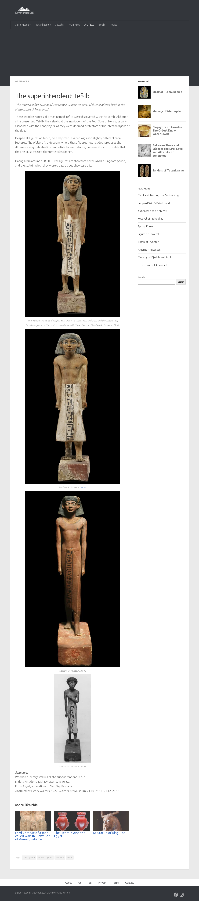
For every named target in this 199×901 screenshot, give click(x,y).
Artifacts (89, 24)
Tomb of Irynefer (148, 241)
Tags (90, 882)
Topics (113, 24)
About (68, 882)
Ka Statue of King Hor (109, 832)
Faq (80, 882)
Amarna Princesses (149, 249)
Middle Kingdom (45, 857)
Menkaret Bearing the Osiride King (158, 195)
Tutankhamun (43, 24)
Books (101, 24)
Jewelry (59, 24)
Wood (69, 857)
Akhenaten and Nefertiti (152, 210)
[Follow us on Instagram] (181, 894)
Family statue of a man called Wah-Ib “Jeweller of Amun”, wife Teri (32, 836)
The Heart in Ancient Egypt (69, 834)
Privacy (102, 882)
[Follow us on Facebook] (176, 894)
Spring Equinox (147, 226)
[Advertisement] (99, 52)
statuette (60, 857)
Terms (115, 882)
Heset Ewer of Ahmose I (152, 265)
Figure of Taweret (148, 233)
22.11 (83, 487)
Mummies (74, 24)
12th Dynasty (29, 857)
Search (141, 277)
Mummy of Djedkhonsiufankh (155, 257)
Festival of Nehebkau (150, 218)
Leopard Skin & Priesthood (154, 203)
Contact (129, 882)
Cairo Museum (23, 24)
